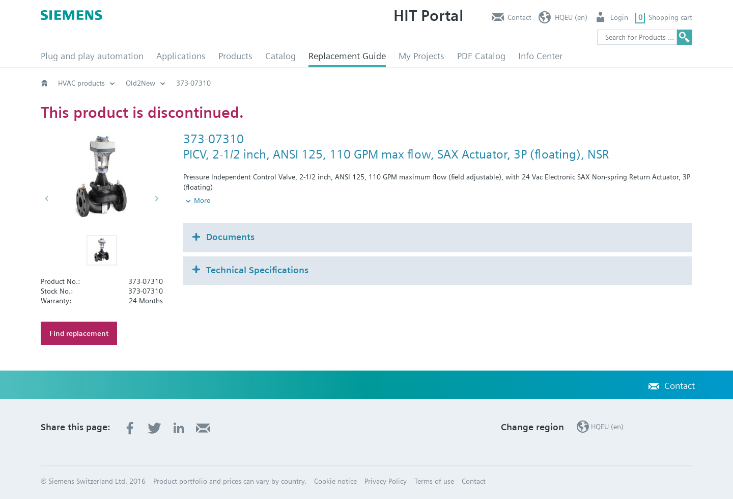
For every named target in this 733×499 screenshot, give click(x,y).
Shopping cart (670, 17)
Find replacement (78, 333)
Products (235, 55)
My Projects (421, 55)
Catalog (280, 55)
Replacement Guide (347, 55)
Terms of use (434, 481)
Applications (181, 55)
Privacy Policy (385, 481)
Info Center (540, 55)
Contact (519, 17)
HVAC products (81, 83)
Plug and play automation (92, 55)
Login (619, 17)
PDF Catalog (481, 55)
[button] (102, 250)
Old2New (140, 83)
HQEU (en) (571, 17)
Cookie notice (335, 481)
